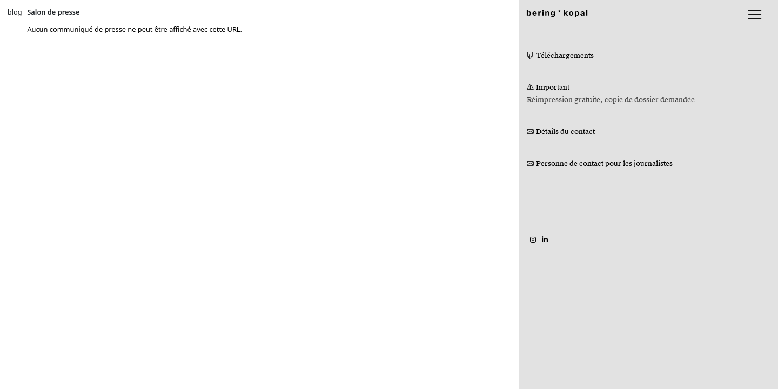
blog (15, 12)
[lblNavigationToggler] (754, 14)
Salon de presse (53, 12)
